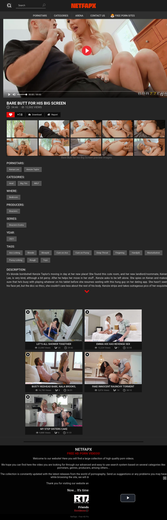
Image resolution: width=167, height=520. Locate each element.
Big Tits (23, 183)
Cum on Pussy (82, 253)
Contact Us (97, 15)
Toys (45, 260)
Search (9, 5)
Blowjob (45, 253)
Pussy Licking (15, 260)
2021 (11, 239)
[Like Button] (11, 114)
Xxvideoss (80, 510)
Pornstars (40, 15)
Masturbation (153, 253)
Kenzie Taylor (33, 169)
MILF (36, 183)
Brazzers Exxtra (16, 225)
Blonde (31, 253)
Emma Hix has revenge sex (113, 344)
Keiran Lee (14, 169)
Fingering (120, 253)
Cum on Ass (62, 253)
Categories (61, 15)
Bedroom (13, 197)
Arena (79, 15)
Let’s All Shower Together (54, 344)
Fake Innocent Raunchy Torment (113, 386)
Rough (33, 260)
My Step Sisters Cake (54, 429)
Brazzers (13, 211)
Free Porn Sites (125, 15)
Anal (11, 183)
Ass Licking (14, 253)
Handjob (136, 253)
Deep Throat (102, 253)
